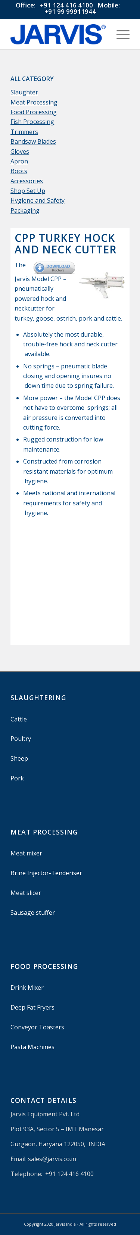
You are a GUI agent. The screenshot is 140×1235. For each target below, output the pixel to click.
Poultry (20, 739)
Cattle (18, 719)
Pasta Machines (32, 1047)
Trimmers (24, 132)
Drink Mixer (27, 987)
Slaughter (24, 92)
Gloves (19, 151)
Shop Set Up (27, 191)
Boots (18, 171)
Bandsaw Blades (33, 141)
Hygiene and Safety (37, 200)
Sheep (19, 758)
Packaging (25, 210)
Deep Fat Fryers (32, 1007)
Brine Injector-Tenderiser (46, 873)
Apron (19, 161)
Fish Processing (32, 122)
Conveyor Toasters (37, 1027)
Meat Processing (33, 102)
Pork (17, 778)
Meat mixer (26, 853)
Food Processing (33, 112)
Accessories (26, 181)
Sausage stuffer (32, 912)
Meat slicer (25, 893)
